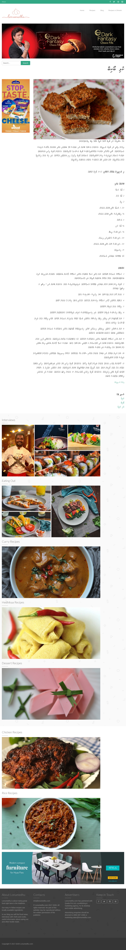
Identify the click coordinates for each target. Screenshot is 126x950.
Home (82, 10)
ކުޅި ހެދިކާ (121, 407)
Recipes (92, 10)
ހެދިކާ (122, 398)
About (4, 2)
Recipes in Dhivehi (115, 10)
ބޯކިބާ (122, 402)
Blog (102, 10)
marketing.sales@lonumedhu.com (78, 917)
